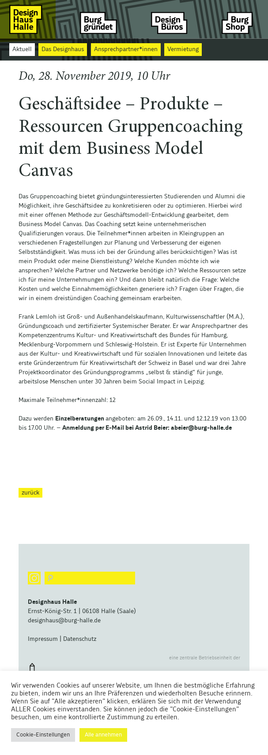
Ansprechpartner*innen (126, 49)
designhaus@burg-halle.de (64, 620)
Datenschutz (79, 639)
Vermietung (183, 49)
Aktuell (22, 49)
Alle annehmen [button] (103, 735)
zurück (30, 493)
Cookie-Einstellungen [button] (43, 735)
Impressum (43, 639)
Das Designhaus (63, 49)
